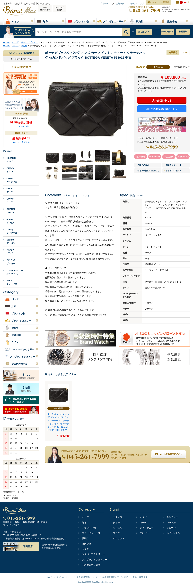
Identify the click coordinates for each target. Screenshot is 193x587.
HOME (49, 577)
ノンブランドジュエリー (93, 559)
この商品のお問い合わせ (162, 109)
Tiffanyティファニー (11, 231)
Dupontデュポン (9, 241)
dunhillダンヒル (9, 221)
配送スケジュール (172, 165)
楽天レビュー (21, 133)
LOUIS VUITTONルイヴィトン (13, 272)
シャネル (169, 522)
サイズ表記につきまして (147, 171)
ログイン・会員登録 (158, 2)
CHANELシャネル (9, 211)
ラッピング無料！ (172, 171)
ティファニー (144, 528)
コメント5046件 (21, 126)
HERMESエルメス (9, 159)
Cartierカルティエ (10, 180)
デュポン (169, 528)
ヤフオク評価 (21, 114)
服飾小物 (85, 543)
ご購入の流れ (142, 165)
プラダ (115, 533)
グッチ (115, 522)
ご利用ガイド (104, 3)
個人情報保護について (87, 577)
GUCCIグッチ (8, 190)
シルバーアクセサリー (92, 554)
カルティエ (170, 517)
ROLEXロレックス (10, 282)
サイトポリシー (64, 577)
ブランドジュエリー (91, 533)
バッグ (84, 517)
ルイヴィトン (171, 533)
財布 (83, 522)
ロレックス (117, 538)
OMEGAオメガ (9, 170)
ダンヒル (116, 528)
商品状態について (181, 67)
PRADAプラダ (8, 251)
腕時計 (84, 538)
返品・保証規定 (140, 577)
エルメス (116, 517)
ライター (85, 549)
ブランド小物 (87, 528)
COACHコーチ (8, 200)
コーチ (141, 522)
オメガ (141, 517)
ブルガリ (142, 533)
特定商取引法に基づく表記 (115, 577)
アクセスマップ (136, 3)
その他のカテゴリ (89, 565)
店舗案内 (120, 3)
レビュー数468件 (21, 142)
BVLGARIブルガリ (9, 262)
